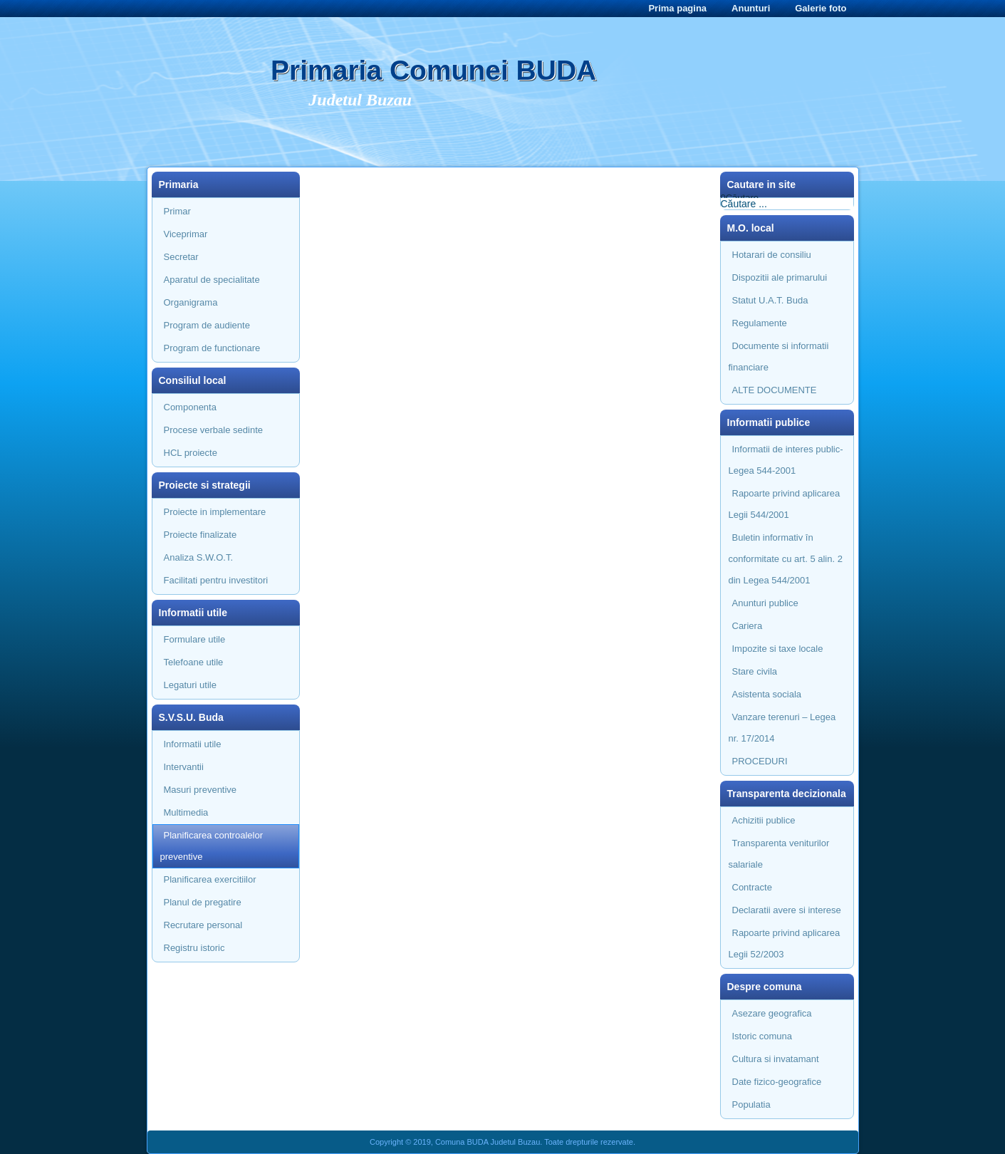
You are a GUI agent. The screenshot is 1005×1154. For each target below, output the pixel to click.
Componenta (190, 407)
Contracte (752, 887)
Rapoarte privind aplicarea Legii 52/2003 (784, 943)
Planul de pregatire (202, 902)
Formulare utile (195, 639)
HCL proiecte (190, 452)
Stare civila (755, 671)
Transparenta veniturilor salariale (779, 854)
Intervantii (184, 766)
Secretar (181, 256)
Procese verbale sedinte (213, 430)
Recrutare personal (203, 925)
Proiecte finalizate (200, 534)
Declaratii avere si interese (786, 910)
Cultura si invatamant (775, 1059)
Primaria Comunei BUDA (433, 70)
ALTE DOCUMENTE (774, 390)
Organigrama (191, 302)
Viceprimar (186, 234)
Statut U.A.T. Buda (770, 300)
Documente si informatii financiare (779, 357)
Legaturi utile (190, 685)
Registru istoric (194, 947)
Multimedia (186, 812)
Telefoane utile (194, 662)
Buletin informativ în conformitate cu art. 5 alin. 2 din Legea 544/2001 (786, 559)
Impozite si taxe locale (777, 648)
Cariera (747, 625)
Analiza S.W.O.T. (199, 557)
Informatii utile (193, 744)
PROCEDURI (760, 761)
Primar (177, 211)
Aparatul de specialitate (212, 279)
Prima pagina (677, 8)
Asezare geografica (772, 1013)
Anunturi (750, 8)
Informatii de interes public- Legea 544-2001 (786, 460)
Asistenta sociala (767, 694)
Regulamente (759, 323)
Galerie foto (820, 8)
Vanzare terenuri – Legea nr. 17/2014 (782, 728)
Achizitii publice (764, 820)
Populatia (751, 1104)
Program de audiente (207, 325)
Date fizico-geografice (777, 1081)
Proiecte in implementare (215, 511)
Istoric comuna (762, 1036)
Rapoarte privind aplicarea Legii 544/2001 (784, 504)
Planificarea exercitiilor (210, 879)
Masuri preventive (200, 789)
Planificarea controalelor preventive (211, 846)
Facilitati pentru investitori (216, 580)
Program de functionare (212, 348)
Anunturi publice (765, 603)
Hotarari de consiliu (771, 254)
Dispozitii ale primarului (780, 277)
